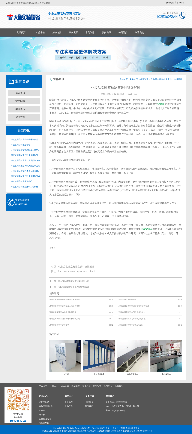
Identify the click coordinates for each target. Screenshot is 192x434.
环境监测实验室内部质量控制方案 (25, 160)
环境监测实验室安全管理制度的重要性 (25, 139)
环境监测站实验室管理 (20, 145)
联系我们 (139, 32)
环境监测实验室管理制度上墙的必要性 (25, 150)
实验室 (161, 104)
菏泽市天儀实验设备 (51, 431)
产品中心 (40, 32)
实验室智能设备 (46, 406)
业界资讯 (144, 79)
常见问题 (90, 32)
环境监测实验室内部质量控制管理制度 (25, 155)
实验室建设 (147, 229)
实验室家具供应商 (75, 431)
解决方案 (57, 32)
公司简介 (123, 32)
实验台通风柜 (137, 431)
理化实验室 (44, 402)
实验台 (42, 410)
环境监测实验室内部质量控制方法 (25, 166)
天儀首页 (21, 32)
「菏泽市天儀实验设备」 (100, 428)
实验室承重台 (132, 374)
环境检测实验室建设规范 (21, 181)
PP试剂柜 (65, 374)
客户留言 (181, 2)
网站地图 (170, 2)
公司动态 (69, 402)
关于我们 (89, 396)
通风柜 (42, 414)
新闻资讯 (106, 32)
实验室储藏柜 (45, 419)
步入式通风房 (99, 374)
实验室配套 (44, 423)
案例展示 (73, 32)
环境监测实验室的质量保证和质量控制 (25, 171)
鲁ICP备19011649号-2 (129, 428)
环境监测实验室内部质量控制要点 (25, 176)
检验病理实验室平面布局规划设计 (73, 287)
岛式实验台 (166, 374)
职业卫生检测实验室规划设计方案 (73, 281)
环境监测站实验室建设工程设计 (24, 187)
